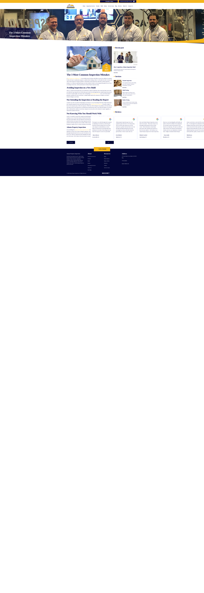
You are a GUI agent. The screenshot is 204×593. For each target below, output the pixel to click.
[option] (125, 127)
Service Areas (111, 6)
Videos (105, 165)
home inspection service (95, 93)
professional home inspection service (82, 129)
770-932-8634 (124, 160)
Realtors (106, 163)
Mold (102, 6)
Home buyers (107, 158)
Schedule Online (109, 1)
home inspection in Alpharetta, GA (74, 78)
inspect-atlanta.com (125, 163)
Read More (116, 72)
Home (84, 6)
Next (109, 142)
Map (122, 157)
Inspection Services (90, 6)
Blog (116, 6)
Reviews (120, 6)
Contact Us (130, 6)
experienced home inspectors (96, 104)
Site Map (89, 169)
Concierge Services (92, 165)
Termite (98, 6)
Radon (105, 6)
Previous (71, 142)
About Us (125, 6)
